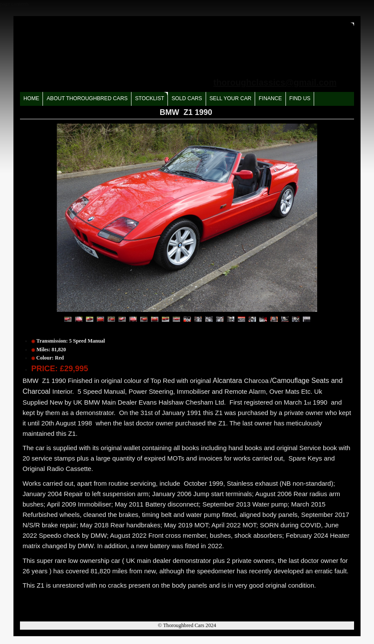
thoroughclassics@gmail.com (275, 82)
